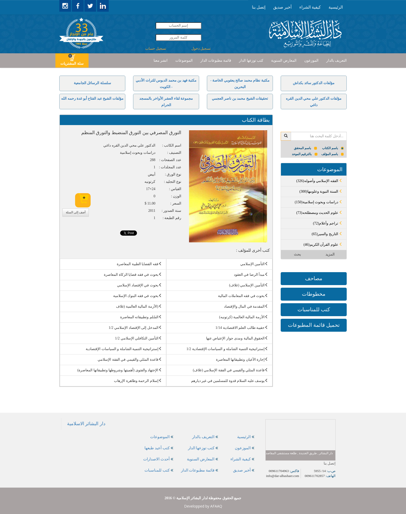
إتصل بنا (258, 7)
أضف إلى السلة (75, 212)
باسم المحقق (305, 148)
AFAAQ (216, 506)
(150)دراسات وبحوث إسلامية (319, 202)
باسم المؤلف (332, 154)
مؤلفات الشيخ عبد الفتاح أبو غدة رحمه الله (92, 98)
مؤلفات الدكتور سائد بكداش (314, 83)
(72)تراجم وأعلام (328, 223)
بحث (297, 254)
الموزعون (311, 60)
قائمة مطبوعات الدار (215, 60)
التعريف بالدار (336, 60)
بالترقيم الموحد (304, 154)
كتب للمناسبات (314, 309)
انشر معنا (161, 60)
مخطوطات (313, 294)
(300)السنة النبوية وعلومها (321, 191)
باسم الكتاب (333, 148)
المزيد (330, 254)
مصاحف (313, 278)
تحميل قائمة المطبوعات (314, 325)
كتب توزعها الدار (251, 60)
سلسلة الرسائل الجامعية (92, 83)
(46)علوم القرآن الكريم (323, 245)
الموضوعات (184, 60)
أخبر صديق (282, 7)
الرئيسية (336, 7)
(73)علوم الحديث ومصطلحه (319, 213)
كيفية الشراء (310, 7)
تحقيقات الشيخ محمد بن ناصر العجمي (240, 98)
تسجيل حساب (155, 48)
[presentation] (336, 7)
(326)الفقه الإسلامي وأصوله (319, 181)
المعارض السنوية (283, 60)
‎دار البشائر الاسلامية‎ (86, 423)
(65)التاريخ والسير (327, 234)
